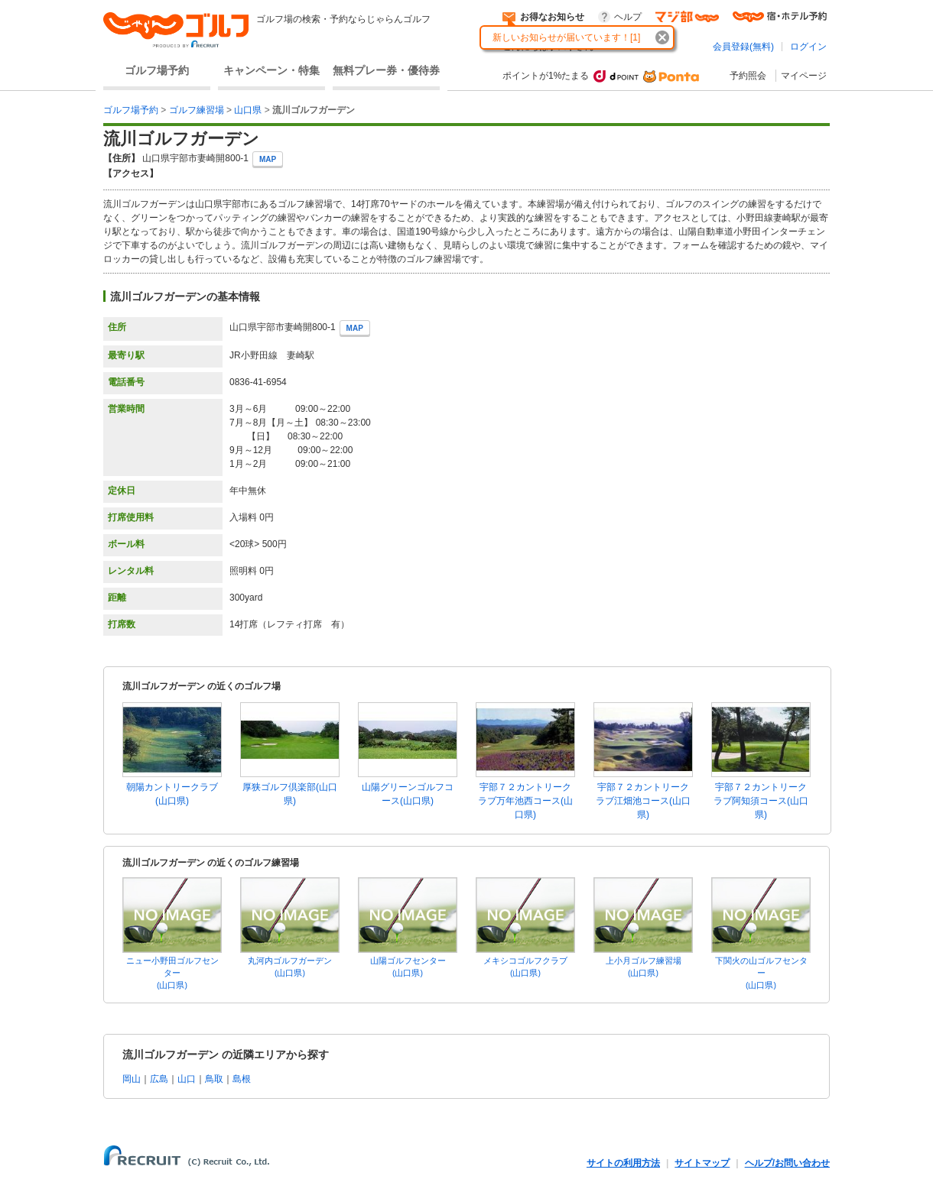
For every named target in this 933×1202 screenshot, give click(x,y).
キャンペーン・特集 (271, 70)
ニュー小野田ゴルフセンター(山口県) (172, 973)
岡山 (131, 1079)
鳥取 (214, 1079)
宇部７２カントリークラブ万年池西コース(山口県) (525, 801)
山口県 (248, 110)
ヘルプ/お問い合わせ (787, 1163)
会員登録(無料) (743, 46)
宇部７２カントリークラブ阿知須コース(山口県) (761, 801)
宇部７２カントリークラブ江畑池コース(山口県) (643, 801)
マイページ (804, 75)
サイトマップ (702, 1163)
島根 (241, 1079)
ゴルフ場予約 (157, 70)
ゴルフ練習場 (196, 110)
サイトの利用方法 (623, 1163)
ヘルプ (628, 16)
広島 (159, 1079)
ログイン (808, 46)
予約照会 (748, 75)
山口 (186, 1079)
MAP (267, 159)
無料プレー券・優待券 (386, 70)
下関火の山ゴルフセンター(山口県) (761, 973)
